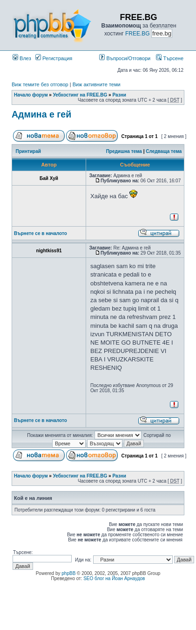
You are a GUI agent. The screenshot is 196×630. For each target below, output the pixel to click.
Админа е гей (41, 114)
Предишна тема (124, 151)
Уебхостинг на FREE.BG (80, 94)
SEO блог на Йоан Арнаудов (114, 578)
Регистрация (53, 58)
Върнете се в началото (40, 233)
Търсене (169, 58)
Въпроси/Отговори (124, 58)
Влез (22, 58)
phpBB (68, 573)
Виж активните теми (97, 84)
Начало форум (31, 94)
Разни (119, 94)
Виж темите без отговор (40, 84)
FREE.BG (137, 33)
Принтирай (28, 151)
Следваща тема (164, 151)
